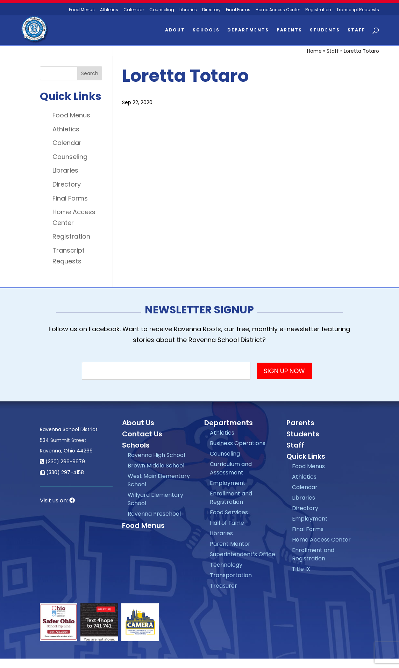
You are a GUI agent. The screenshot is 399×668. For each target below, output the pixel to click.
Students (325, 30)
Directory (211, 10)
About (175, 30)
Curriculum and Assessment (231, 468)
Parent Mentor (230, 544)
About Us (138, 423)
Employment (227, 483)
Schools (206, 30)
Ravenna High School (156, 455)
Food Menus (82, 10)
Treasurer (223, 586)
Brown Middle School (156, 466)
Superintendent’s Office (242, 554)
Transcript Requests (357, 10)
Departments (248, 30)
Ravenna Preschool (154, 514)
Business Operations (237, 443)
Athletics (109, 10)
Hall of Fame (227, 523)
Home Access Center (278, 10)
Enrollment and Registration (231, 497)
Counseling (161, 10)
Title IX (301, 569)
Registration (318, 10)
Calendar (133, 10)
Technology (226, 565)
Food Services (229, 512)
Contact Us (142, 434)
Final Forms (238, 10)
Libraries (188, 10)
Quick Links (305, 456)
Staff (356, 30)
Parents (289, 30)
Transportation (231, 575)
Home (314, 51)
